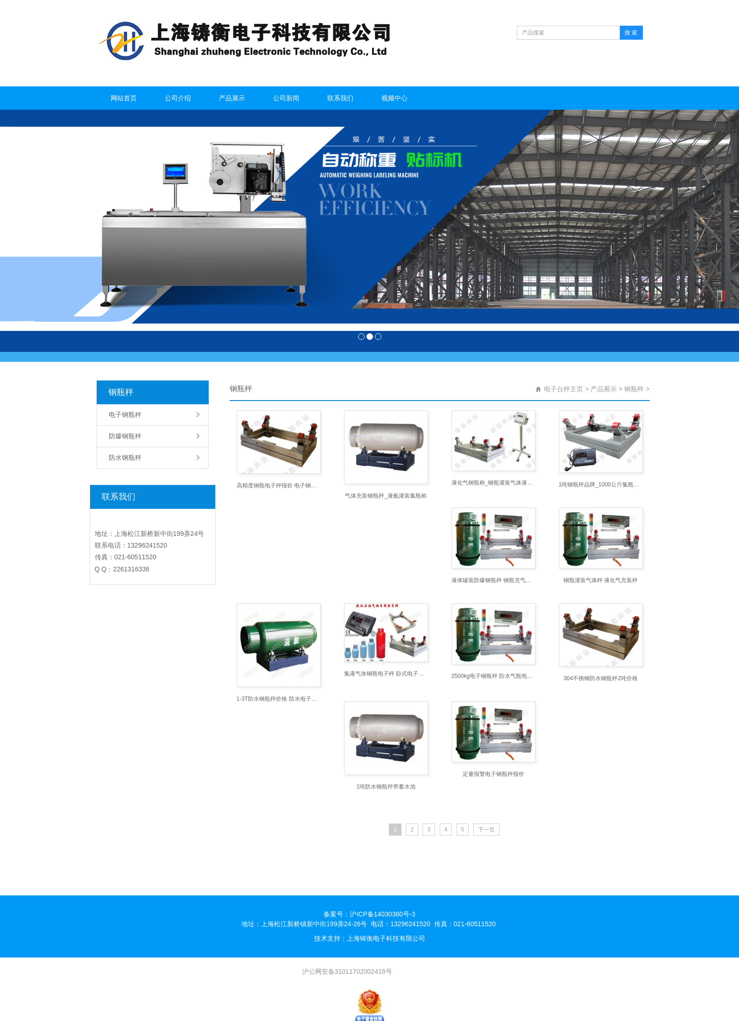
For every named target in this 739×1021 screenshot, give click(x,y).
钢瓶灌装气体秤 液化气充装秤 (600, 580)
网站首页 (124, 98)
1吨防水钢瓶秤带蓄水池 (385, 786)
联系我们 (340, 98)
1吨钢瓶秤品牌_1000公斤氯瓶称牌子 (601, 484)
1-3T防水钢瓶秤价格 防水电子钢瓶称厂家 (279, 699)
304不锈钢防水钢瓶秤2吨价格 (600, 678)
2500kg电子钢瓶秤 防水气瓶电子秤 (493, 676)
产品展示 (232, 98)
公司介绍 (178, 98)
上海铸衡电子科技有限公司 (386, 938)
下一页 (486, 829)
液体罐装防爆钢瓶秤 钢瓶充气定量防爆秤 (493, 580)
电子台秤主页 (563, 389)
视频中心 (394, 98)
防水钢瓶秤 (125, 457)
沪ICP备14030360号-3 (382, 914)
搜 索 (631, 32)
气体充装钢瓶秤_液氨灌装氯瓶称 (386, 496)
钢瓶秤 (121, 392)
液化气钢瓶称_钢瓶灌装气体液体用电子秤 (493, 482)
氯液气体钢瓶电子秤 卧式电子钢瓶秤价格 (386, 673)
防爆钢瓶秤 (125, 436)
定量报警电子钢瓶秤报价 (493, 774)
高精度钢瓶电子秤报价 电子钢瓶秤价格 (279, 485)
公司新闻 (286, 98)
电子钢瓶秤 (125, 414)
